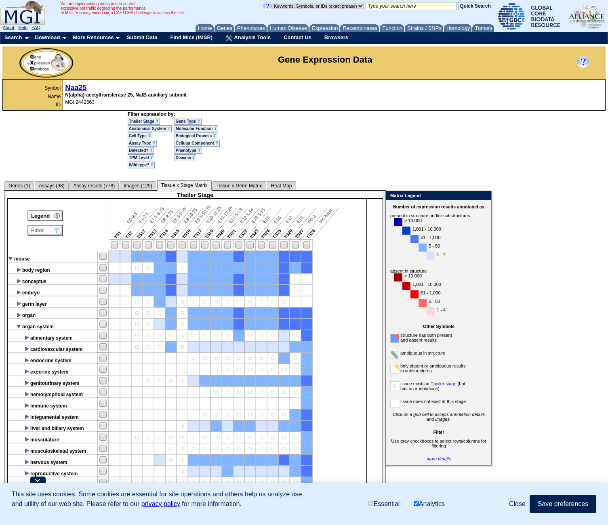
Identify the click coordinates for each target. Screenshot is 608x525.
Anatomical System (149, 128)
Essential (384, 503)
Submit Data (142, 37)
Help (22, 27)
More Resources (93, 37)
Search (13, 37)
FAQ (36, 27)
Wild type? (141, 165)
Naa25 (75, 88)
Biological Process (196, 136)
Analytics (429, 503)
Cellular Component (197, 143)
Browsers (336, 37)
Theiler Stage (144, 121)
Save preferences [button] (563, 503)
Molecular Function (196, 128)
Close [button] (517, 503)
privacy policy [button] (160, 503)
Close (484, 196)
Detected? (141, 150)
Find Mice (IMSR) (191, 37)
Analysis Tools (248, 38)
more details (439, 458)
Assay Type (142, 143)
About (9, 27)
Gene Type (188, 121)
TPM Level (141, 157)
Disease (186, 157)
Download (47, 37)
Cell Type (140, 136)
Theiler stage (444, 383)
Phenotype (188, 150)
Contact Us (297, 37)
